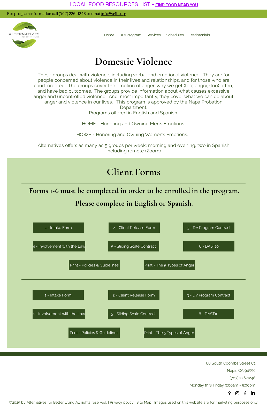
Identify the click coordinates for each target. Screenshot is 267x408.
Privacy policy (122, 402)
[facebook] (245, 393)
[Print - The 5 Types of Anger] (169, 265)
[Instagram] (237, 393)
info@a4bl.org (113, 13)
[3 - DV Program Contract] (208, 227)
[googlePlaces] (229, 393)
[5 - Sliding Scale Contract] (133, 246)
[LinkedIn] (252, 393)
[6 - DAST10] (208, 246)
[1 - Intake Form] (58, 227)
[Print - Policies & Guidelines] (94, 265)
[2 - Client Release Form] (134, 227)
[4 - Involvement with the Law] (59, 246)
